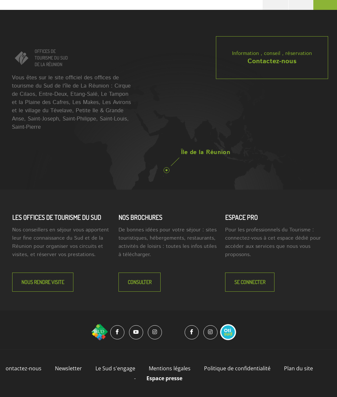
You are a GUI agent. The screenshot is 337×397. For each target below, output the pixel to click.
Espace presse (164, 378)
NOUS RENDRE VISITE (42, 282)
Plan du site (298, 368)
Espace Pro (241, 217)
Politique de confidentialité (237, 368)
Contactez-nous (272, 61)
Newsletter (68, 368)
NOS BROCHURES (140, 217)
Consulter (139, 282)
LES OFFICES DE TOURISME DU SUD (56, 217)
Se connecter (249, 282)
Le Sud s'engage (115, 368)
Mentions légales (170, 368)
